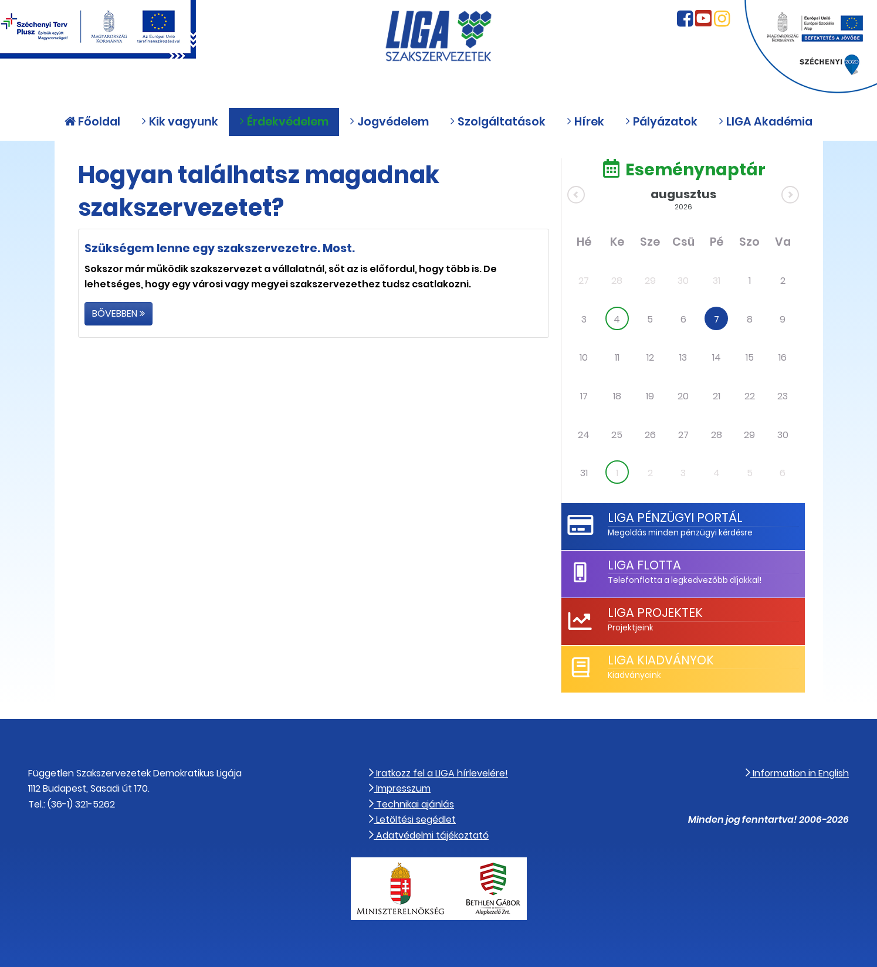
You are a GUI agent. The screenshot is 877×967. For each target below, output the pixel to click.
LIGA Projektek (655, 612)
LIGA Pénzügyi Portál (675, 517)
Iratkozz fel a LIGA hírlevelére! (438, 773)
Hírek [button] (585, 122)
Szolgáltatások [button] (497, 122)
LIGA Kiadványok (661, 660)
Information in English (797, 773)
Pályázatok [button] (661, 122)
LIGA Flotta (644, 565)
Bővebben (118, 313)
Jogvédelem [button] (389, 122)
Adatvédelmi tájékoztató (429, 835)
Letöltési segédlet (412, 819)
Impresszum (400, 788)
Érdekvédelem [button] (284, 122)
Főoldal (92, 122)
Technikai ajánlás (411, 804)
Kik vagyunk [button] (179, 122)
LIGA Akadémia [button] (765, 122)
